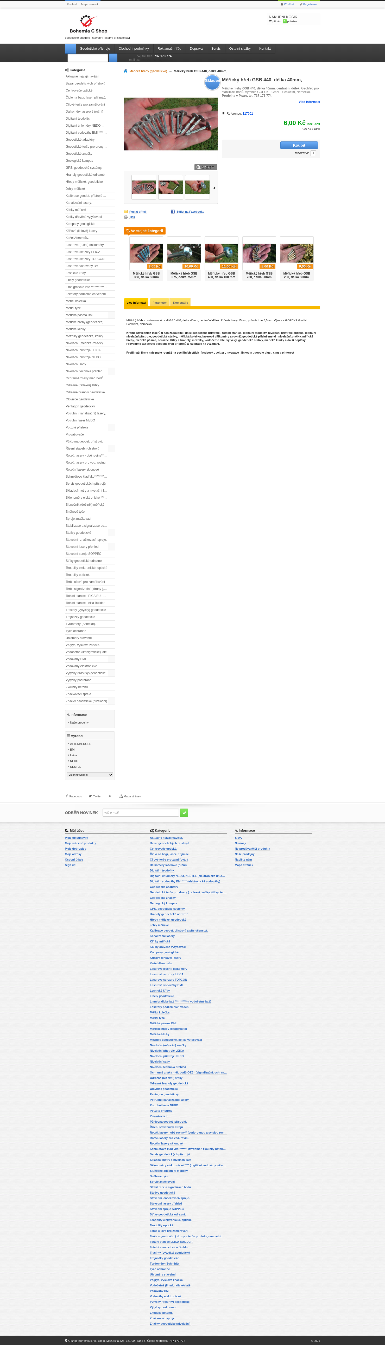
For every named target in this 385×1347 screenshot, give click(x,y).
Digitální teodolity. (78, 118)
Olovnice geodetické (80, 399)
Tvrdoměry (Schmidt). (81, 624)
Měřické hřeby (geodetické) (85, 322)
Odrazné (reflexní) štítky (82, 385)
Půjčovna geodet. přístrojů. (84, 441)
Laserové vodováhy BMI (82, 266)
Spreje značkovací (78, 518)
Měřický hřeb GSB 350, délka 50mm (146, 275)
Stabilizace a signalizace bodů (87, 526)
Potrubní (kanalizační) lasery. (86, 413)
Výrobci (77, 738)
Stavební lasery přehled (82, 547)
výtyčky (231, 340)
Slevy (238, 839)
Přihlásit (289, 4)
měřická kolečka (190, 336)
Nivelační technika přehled (84, 371)
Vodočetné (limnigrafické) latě (86, 652)
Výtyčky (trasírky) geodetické (86, 673)
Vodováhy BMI (76, 659)
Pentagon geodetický (80, 406)
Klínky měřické (76, 210)
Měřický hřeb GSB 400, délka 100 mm (221, 275)
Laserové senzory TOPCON (85, 259)
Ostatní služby (240, 48)
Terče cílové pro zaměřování (85, 582)
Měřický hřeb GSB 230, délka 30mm (259, 275)
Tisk (132, 216)
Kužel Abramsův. (77, 238)
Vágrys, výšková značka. (83, 645)
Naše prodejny (79, 722)
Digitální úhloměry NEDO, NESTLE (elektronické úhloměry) (90, 125)
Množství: (269, 145)
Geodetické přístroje (95, 48)
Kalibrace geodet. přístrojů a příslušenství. (90, 196)
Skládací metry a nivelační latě (87, 490)
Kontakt (72, 4)
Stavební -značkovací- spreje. (86, 540)
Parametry (160, 302)
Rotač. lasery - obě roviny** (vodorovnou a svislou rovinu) (90, 455)
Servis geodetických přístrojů (86, 483)
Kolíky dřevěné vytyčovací (84, 217)
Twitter (97, 800)
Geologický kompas (79, 160)
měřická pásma (146, 340)
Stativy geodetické (78, 533)
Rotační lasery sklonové (82, 469)
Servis (215, 48)
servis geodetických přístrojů (166, 344)
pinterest (288, 352)
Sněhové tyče (75, 511)
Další (215, 187)
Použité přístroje (77, 427)
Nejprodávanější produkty (252, 850)
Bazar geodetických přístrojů (85, 83)
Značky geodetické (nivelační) (86, 701)
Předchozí (126, 257)
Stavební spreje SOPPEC (84, 554)
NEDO (74, 763)
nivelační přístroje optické (286, 333)
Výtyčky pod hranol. (79, 680)
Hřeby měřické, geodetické (84, 182)
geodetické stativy (165, 336)
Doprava (196, 48)
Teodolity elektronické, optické (86, 568)
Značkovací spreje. (79, 694)
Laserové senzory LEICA (83, 252)
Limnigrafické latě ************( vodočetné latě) (90, 287)
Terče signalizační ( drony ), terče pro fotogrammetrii (90, 589)
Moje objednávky (76, 839)
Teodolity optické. (78, 575)
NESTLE (75, 768)
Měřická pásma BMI (79, 315)
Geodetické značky (79, 153)
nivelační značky (289, 336)
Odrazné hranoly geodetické (85, 392)
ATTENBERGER (80, 745)
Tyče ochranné (76, 631)
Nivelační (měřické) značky (84, 343)
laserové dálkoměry (216, 336)
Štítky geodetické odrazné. (84, 561)
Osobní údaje (74, 861)
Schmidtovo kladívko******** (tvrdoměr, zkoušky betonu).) (90, 476)
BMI (72, 751)
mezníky (197, 340)
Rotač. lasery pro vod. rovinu (86, 462)
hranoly (185, 340)
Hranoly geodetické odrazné (85, 175)
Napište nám (243, 861)
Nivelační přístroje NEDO (83, 357)
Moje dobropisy (75, 850)
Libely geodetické (78, 280)
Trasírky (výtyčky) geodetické (86, 610)
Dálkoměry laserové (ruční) (84, 111)
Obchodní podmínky (134, 48)
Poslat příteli (138, 211)
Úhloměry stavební (79, 638)
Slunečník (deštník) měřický (85, 504)
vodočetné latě (215, 340)
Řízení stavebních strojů (82, 448)
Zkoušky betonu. (77, 687)
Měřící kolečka (76, 301)
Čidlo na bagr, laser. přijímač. (86, 97)
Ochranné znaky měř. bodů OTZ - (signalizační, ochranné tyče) (90, 378)
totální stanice (231, 333)
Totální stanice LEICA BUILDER (88, 596)
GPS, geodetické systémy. (84, 168)
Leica (73, 757)
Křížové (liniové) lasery (81, 231)
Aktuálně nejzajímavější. (82, 76)
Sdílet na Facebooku (190, 211)
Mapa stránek (90, 4)
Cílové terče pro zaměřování (85, 104)
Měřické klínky (76, 329)
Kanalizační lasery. (79, 203)
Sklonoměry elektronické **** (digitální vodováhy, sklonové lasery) (90, 497)
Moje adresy (73, 855)
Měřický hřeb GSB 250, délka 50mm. (296, 275)
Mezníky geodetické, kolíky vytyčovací (90, 336)
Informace (79, 715)
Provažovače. (75, 434)
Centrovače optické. (79, 90)
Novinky (240, 845)
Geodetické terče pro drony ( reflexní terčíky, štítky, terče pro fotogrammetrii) (90, 146)
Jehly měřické (75, 189)
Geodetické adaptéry (80, 139)
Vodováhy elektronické (81, 666)
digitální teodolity (255, 333)
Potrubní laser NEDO (80, 420)
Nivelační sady (76, 364)
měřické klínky (274, 340)
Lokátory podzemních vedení (86, 294)
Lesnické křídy (76, 273)
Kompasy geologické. (81, 224)
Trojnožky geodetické (80, 617)
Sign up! (71, 866)
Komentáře (181, 302)
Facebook (76, 800)
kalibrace (196, 344)
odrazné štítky (167, 340)
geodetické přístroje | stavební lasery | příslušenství (97, 26)
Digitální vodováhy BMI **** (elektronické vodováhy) (90, 132)
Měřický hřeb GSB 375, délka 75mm (184, 275)
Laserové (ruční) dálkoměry (85, 245)
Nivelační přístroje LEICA (83, 350)
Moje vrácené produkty (80, 845)
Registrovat (310, 4)
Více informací (309, 102)
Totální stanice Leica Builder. (85, 603)
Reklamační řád (169, 48)
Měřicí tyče (73, 308)
